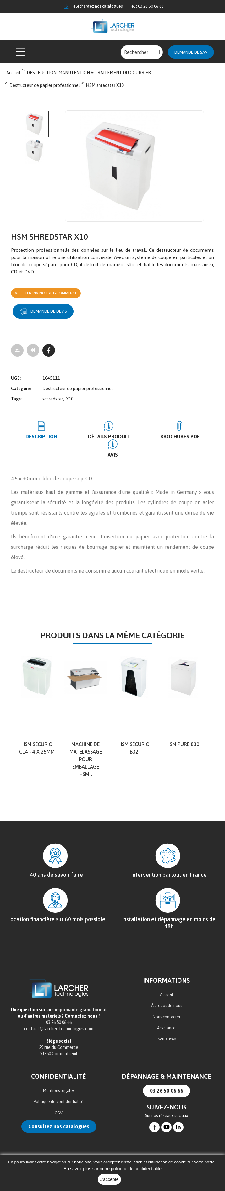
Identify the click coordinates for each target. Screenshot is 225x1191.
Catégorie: (21, 389)
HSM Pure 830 (182, 727)
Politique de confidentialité (59, 1084)
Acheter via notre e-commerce (51, 293)
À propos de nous (166, 988)
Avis (200, 437)
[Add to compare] (17, 351)
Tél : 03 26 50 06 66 (146, 6)
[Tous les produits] (33, 351)
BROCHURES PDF (154, 437)
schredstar (52, 399)
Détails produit (93, 437)
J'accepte (109, 1179)
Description (36, 437)
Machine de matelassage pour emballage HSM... (85, 742)
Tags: (16, 399)
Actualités (166, 1021)
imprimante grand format (81, 992)
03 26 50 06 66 (166, 1073)
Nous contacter (166, 999)
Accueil (166, 977)
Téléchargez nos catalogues (93, 6)
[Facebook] (48, 351)
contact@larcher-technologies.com (58, 1011)
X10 (69, 399)
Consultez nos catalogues (58, 1109)
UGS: (16, 379)
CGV (59, 1095)
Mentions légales (58, 1073)
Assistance (166, 1010)
